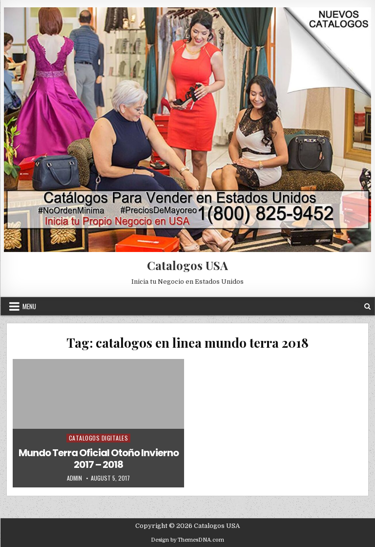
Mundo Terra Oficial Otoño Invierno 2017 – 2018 (99, 458)
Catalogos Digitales (98, 438)
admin (74, 478)
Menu (29, 306)
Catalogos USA (187, 265)
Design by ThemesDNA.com (187, 540)
